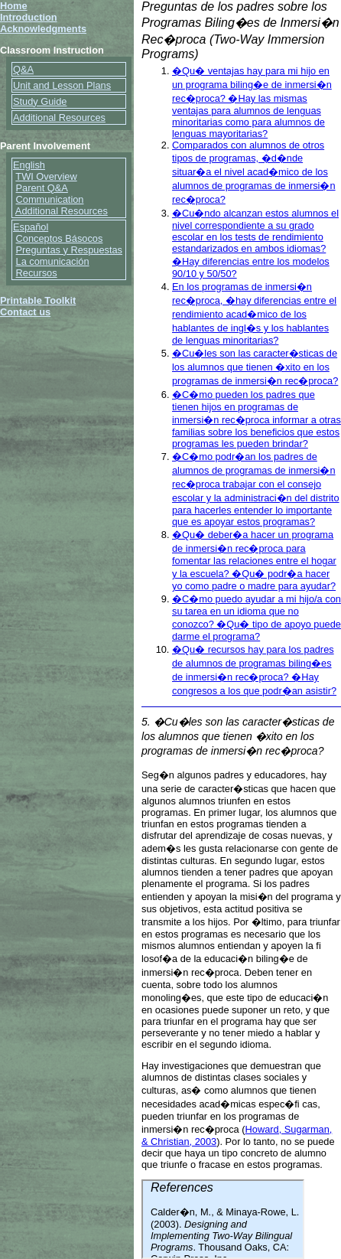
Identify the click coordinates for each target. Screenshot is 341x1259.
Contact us (25, 312)
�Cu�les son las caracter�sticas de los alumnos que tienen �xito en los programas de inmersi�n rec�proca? (255, 367)
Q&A (23, 69)
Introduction (28, 17)
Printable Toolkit (38, 300)
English (29, 165)
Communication (50, 199)
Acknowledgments (43, 28)
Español (30, 227)
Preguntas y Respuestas (69, 250)
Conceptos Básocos (59, 238)
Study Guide (40, 101)
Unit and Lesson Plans (62, 85)
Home (14, 5)
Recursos (36, 273)
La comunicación (52, 261)
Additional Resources (59, 117)
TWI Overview (45, 176)
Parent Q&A (42, 188)
